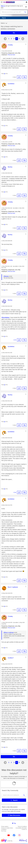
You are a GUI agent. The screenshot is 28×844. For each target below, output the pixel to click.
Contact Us (24, 829)
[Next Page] (22, 38)
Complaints (3, 829)
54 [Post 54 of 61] (4, 384)
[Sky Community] (9, 2)
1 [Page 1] (8, 38)
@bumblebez (5, 317)
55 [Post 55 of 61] (4, 421)
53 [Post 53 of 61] (4, 336)
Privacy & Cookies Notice (7, 828)
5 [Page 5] (19, 38)
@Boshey (6, 276)
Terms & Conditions (22, 826)
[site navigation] (2, 2)
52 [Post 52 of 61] (4, 290)
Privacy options (4, 826)
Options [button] (3, 23)
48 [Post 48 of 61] (4, 156)
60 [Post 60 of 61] (4, 747)
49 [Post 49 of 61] (4, 191)
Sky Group (3, 831)
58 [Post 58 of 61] (4, 606)
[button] (26, 44)
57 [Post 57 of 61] (4, 577)
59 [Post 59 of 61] (4, 647)
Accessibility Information (21, 828)
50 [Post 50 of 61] (4, 224)
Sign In (26, 2)
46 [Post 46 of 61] (4, 73)
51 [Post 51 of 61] (4, 250)
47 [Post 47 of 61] (4, 125)
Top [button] (15, 823)
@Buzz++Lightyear (9, 632)
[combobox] (13, 12)
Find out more (11, 54)
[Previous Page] (5, 38)
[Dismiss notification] (26, 7)
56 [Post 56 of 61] (4, 488)
